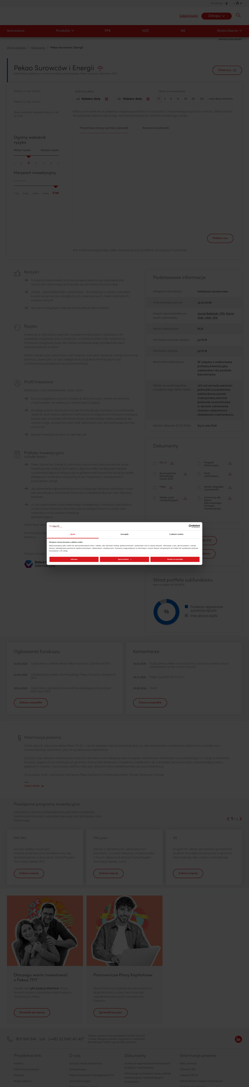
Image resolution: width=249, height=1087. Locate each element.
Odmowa (74, 559)
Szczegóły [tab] (124, 534)
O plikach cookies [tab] (176, 534)
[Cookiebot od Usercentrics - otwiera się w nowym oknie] (185, 526)
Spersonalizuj (124, 559)
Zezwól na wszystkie (175, 559)
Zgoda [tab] (72, 534)
